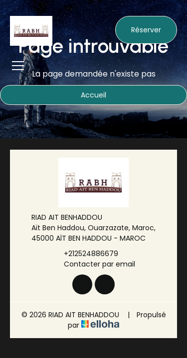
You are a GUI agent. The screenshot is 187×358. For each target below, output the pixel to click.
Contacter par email (93, 264)
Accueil (93, 95)
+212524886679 (85, 254)
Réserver (146, 30)
